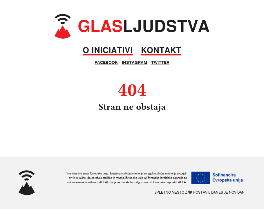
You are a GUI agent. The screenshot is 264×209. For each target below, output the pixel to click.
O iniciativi (108, 50)
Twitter (160, 62)
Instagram (134, 62)
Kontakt (161, 50)
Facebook (106, 62)
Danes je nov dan (228, 192)
